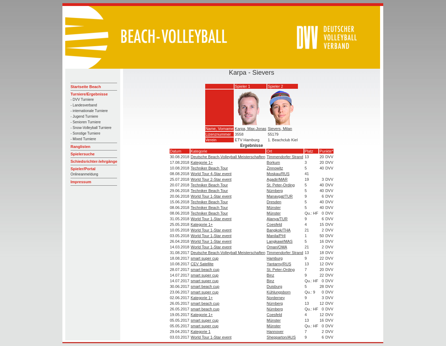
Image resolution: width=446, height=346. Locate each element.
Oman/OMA (277, 247)
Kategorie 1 (200, 331)
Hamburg (274, 258)
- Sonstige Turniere (85, 133)
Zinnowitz (275, 168)
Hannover (275, 331)
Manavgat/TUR (280, 196)
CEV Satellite (202, 264)
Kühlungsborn (279, 292)
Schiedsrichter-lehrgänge (94, 161)
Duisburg (274, 286)
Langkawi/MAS (279, 241)
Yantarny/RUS (279, 264)
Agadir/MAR (277, 179)
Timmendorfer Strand (285, 157)
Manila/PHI (276, 236)
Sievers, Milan (280, 128)
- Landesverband (84, 105)
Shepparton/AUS (281, 337)
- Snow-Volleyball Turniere (91, 128)
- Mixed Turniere (83, 139)
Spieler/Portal (83, 169)
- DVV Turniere (82, 99)
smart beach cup (205, 269)
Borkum (273, 162)
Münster (274, 207)
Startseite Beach (86, 87)
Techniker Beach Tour (209, 168)
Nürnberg (275, 191)
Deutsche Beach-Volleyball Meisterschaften (228, 157)
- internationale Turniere (89, 111)
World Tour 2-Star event (211, 179)
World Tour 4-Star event (211, 174)
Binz (270, 275)
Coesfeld (274, 224)
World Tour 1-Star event (211, 196)
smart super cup (205, 258)
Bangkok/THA (279, 230)
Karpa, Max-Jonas (250, 128)
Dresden (274, 202)
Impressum (81, 182)
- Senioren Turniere (86, 122)
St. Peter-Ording (280, 185)
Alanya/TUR (277, 219)
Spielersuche (82, 154)
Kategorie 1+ (202, 162)
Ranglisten (80, 146)
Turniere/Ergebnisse (89, 94)
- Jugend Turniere (84, 116)
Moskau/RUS (278, 174)
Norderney (276, 298)
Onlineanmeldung (84, 174)
